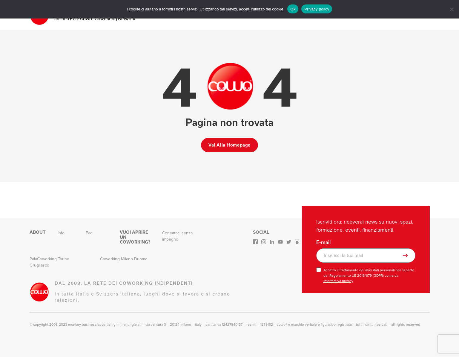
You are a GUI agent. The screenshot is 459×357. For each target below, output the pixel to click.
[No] (452, 9)
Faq (89, 233)
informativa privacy (338, 281)
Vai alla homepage (229, 145)
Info (61, 233)
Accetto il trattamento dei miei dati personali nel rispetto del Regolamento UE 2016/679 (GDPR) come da (368, 275)
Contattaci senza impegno (177, 236)
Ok (292, 9)
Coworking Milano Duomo (124, 259)
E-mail (323, 242)
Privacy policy (316, 9)
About (38, 232)
